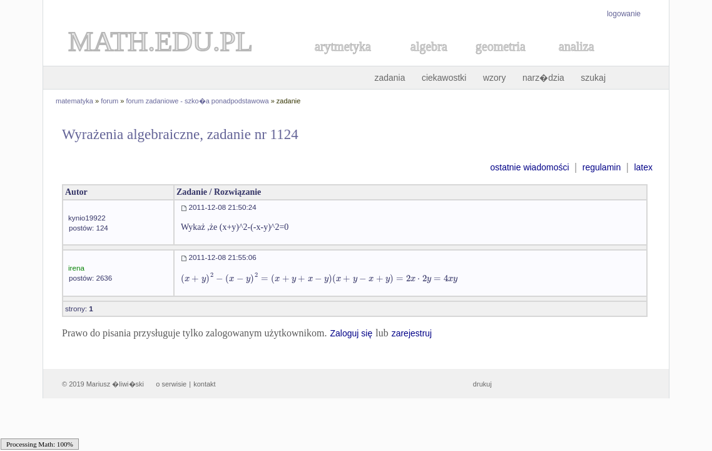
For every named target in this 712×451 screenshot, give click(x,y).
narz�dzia (543, 78)
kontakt (204, 384)
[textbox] (319, 278)
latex (643, 167)
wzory (494, 78)
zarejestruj (412, 333)
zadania (389, 78)
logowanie (624, 13)
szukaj (593, 78)
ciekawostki (444, 78)
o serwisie (171, 384)
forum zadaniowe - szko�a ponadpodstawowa (197, 101)
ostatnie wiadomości (529, 167)
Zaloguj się (351, 333)
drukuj (482, 384)
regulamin (601, 167)
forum (109, 101)
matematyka (74, 101)
